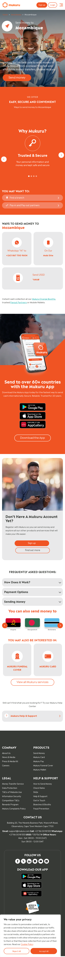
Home (5, 14)
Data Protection (9, 788)
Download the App (32, 437)
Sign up (40, 4)
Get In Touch (39, 800)
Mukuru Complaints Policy (14, 809)
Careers (5, 765)
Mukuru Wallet (39, 770)
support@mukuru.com (19, 831)
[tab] (29, 176)
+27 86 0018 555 (43, 831)
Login (52, 4)
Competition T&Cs (10, 800)
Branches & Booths (42, 804)
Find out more (32, 550)
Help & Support (40, 796)
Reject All (16, 951)
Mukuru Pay (38, 761)
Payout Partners (18, 302)
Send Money (16, 14)
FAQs (35, 792)
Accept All (43, 951)
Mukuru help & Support (24, 716)
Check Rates (39, 788)
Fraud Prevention (41, 809)
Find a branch (17, 197)
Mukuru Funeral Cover (43, 765)
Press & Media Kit (10, 761)
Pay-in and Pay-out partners (24, 205)
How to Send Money (42, 784)
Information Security (11, 796)
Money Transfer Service (13, 784)
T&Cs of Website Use (12, 792)
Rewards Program (10, 804)
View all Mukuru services (32, 682)
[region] (30, 936)
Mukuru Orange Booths (43, 298)
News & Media (8, 757)
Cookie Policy (27, 944)
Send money (17, 77)
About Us (6, 753)
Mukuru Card (39, 757)
